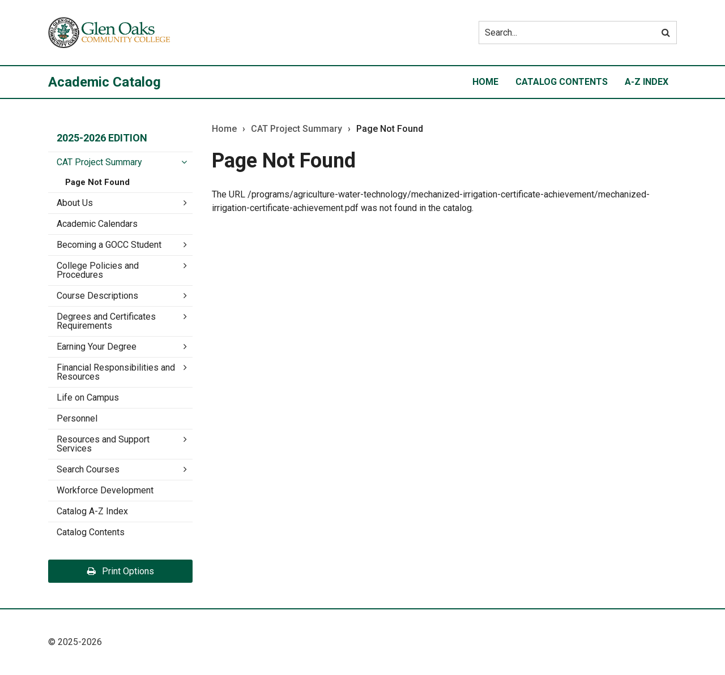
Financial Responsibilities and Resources (116, 372)
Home (485, 81)
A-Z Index (646, 81)
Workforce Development (105, 490)
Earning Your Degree (97, 346)
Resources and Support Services (103, 444)
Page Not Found (97, 182)
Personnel (77, 418)
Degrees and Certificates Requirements (106, 321)
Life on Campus (88, 397)
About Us (75, 202)
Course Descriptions (97, 295)
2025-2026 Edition (102, 138)
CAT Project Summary (99, 162)
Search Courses (88, 469)
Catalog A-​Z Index (92, 511)
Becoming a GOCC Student (109, 244)
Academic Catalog (104, 82)
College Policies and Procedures (98, 270)
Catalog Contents (561, 81)
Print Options (120, 571)
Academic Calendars (97, 223)
